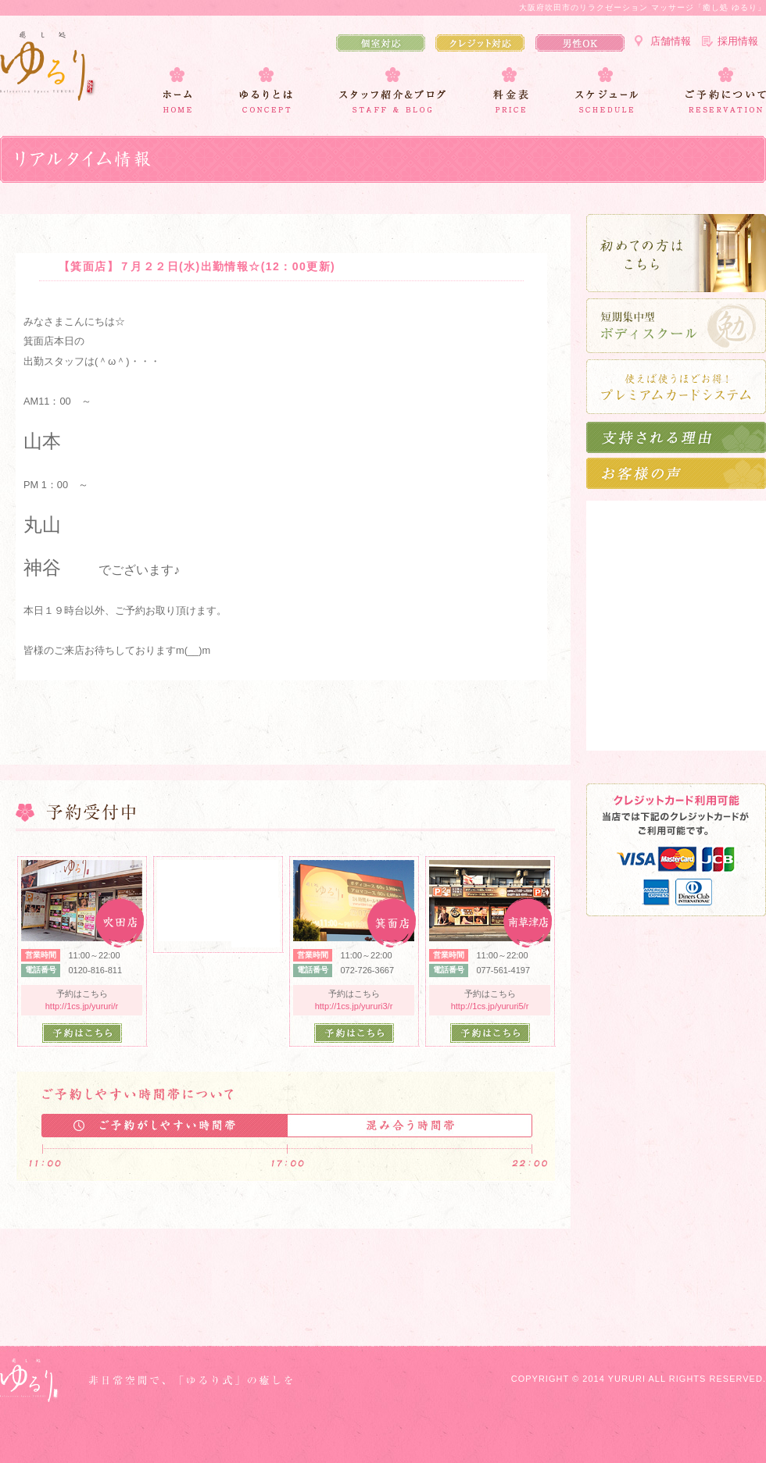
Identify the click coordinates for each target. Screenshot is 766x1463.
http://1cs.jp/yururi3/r (354, 1006)
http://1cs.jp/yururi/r (82, 1006)
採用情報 (738, 41)
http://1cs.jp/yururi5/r (490, 1006)
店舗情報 (670, 41)
